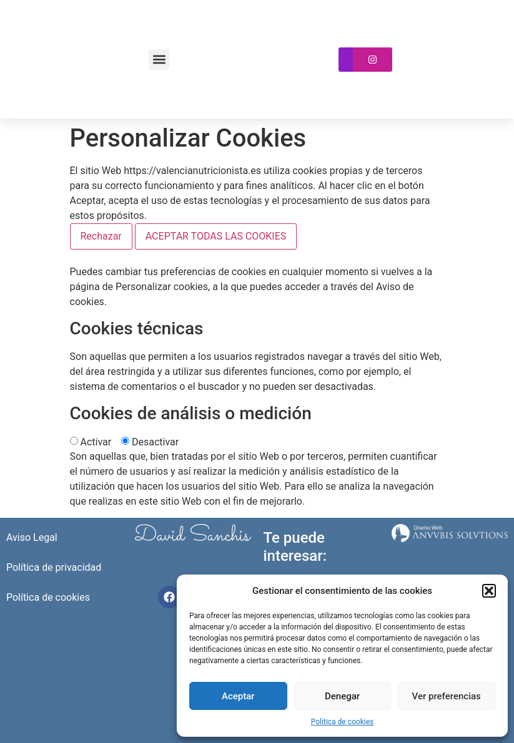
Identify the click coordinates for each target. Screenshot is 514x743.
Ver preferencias (446, 696)
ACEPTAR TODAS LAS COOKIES (216, 236)
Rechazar (101, 236)
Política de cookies (342, 721)
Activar (95, 442)
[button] (489, 591)
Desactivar (155, 442)
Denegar (342, 696)
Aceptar (238, 696)
